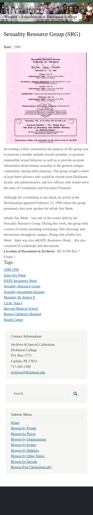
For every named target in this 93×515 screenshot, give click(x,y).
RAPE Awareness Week (20, 281)
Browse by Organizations (28, 439)
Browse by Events (23, 445)
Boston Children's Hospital (22, 314)
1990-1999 (11, 270)
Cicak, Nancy (13, 303)
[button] (46, 98)
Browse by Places (23, 434)
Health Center (13, 320)
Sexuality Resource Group (22, 286)
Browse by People (23, 428)
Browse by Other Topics (28, 456)
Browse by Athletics (25, 450)
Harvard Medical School (21, 308)
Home (15, 423)
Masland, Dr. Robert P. (19, 297)
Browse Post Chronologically (31, 467)
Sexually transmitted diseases (24, 292)
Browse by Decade (24, 462)
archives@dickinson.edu (28, 372)
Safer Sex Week (15, 275)
